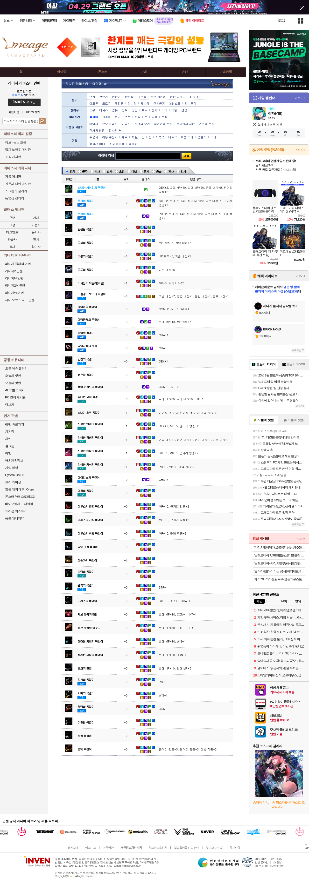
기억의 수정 (206, 123)
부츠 (144, 110)
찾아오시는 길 (214, 847)
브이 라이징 (13, 482)
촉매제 (133, 144)
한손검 (103, 96)
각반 (174, 110)
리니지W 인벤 (14, 292)
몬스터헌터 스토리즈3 (20, 496)
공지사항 (234, 847)
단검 (92, 96)
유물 (154, 117)
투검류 (119, 103)
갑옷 (115, 110)
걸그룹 (9, 446)
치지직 (9, 431)
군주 (84, 171)
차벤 (8, 438)
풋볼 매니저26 (14, 518)
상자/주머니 (97, 144)
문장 (164, 117)
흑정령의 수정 (163, 123)
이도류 (93, 103)
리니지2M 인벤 (15, 285)
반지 (118, 117)
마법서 (93, 123)
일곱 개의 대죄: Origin (19, 489)
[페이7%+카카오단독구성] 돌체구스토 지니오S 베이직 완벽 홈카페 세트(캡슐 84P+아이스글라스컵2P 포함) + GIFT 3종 (279, 579)
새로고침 (296, 350)
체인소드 (175, 103)
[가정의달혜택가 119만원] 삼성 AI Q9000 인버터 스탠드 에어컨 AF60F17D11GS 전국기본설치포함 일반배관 (279, 547)
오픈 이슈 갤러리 (16, 368)
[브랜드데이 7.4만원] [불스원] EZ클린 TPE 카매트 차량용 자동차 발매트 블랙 (279, 555)
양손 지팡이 (177, 96)
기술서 (126, 123)
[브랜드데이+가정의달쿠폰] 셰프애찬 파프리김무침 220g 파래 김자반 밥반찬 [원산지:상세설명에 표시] (279, 563)
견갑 (184, 110)
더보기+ (300, 97)
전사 (36, 239)
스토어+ (300, 150)
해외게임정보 (14, 460)
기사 (97, 171)
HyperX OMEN (14, 474)
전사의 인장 (97, 130)
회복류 (159, 137)
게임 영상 (11, 467)
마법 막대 (187, 137)
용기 (146, 171)
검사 (12, 246)
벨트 (128, 117)
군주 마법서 (110, 123)
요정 (121, 171)
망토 (125, 110)
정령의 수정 (142, 123)
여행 (8, 453)
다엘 (134, 171)
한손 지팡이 (158, 96)
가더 (164, 110)
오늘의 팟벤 (13, 382)
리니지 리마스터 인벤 (24, 83)
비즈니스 (90, 847)
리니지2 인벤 (13, 271)
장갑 (135, 110)
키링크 (194, 96)
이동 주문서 (110, 137)
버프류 (172, 137)
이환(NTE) (275, 113)
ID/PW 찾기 (33, 112)
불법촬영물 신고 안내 (186, 847)
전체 (72, 171)
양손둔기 (190, 103)
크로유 (106, 103)
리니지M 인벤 (14, 278)
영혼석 (202, 137)
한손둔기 (159, 103)
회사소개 (73, 847)
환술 (158, 171)
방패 (154, 110)
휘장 (137, 117)
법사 (109, 171)
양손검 (116, 96)
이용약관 (108, 847)
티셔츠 (103, 110)
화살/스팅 (138, 137)
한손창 (132, 103)
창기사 (36, 246)
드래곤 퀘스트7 (15, 511)
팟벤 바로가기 (14, 424)
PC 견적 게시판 (15, 397)
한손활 (129, 96)
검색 (42, 121)
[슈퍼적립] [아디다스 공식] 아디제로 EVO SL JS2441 (279, 571)
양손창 (144, 103)
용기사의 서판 (185, 123)
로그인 (282, 21)
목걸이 (93, 117)
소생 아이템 (117, 144)
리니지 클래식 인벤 (18, 263)
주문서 (93, 137)
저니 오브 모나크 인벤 (20, 300)
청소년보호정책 (157, 847)
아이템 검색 (103, 156)
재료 (124, 137)
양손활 (142, 96)
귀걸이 (106, 117)
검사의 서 (115, 130)
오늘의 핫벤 (13, 375)
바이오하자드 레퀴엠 (19, 503)
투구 (92, 110)
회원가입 (13, 112)
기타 (213, 137)
